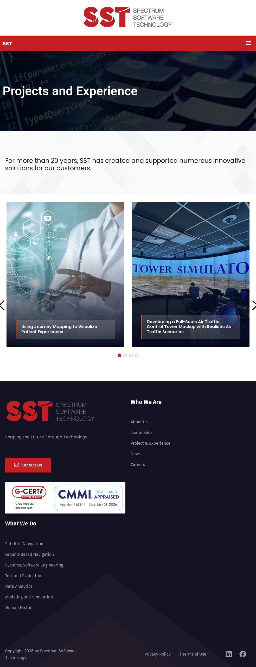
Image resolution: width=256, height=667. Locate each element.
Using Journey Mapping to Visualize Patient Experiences (59, 329)
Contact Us (28, 465)
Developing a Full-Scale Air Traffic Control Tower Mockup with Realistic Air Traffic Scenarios (189, 327)
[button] (119, 355)
